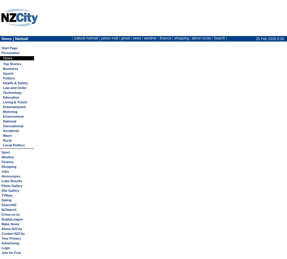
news (137, 38)
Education (11, 97)
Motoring (10, 112)
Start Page (9, 48)
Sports (8, 73)
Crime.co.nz (10, 214)
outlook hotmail (86, 38)
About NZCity (11, 229)
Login (5, 248)
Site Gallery (10, 190)
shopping (181, 38)
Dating (6, 200)
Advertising (10, 243)
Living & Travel (15, 102)
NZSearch (8, 210)
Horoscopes (10, 176)
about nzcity (201, 38)
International (13, 126)
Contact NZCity (13, 233)
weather (150, 38)
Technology (12, 92)
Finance (7, 162)
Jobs (5, 171)
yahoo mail (109, 38)
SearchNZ (8, 205)
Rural (7, 140)
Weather (7, 157)
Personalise (10, 53)
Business (10, 69)
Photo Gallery (11, 186)
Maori (7, 135)
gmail (125, 38)
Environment (13, 116)
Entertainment (14, 107)
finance (165, 38)
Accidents (11, 131)
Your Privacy (11, 238)
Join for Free (11, 253)
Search (219, 38)
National (9, 121)
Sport (5, 152)
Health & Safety (15, 83)
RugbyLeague (12, 219)
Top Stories (12, 64)
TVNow (7, 195)
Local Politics (14, 145)
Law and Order (15, 88)
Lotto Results (11, 181)
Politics (9, 78)
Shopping (8, 166)
